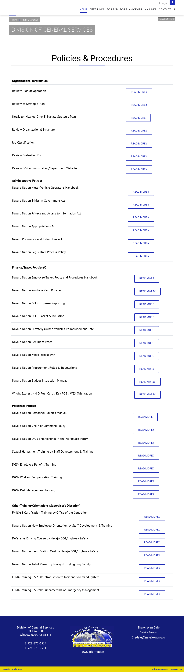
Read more (138, 117)
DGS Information (92, 652)
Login (164, 3)
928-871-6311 (37, 648)
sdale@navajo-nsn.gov (150, 637)
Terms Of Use (176, 669)
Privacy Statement (160, 669)
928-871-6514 (37, 643)
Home (83, 9)
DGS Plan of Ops (131, 9)
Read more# (139, 92)
